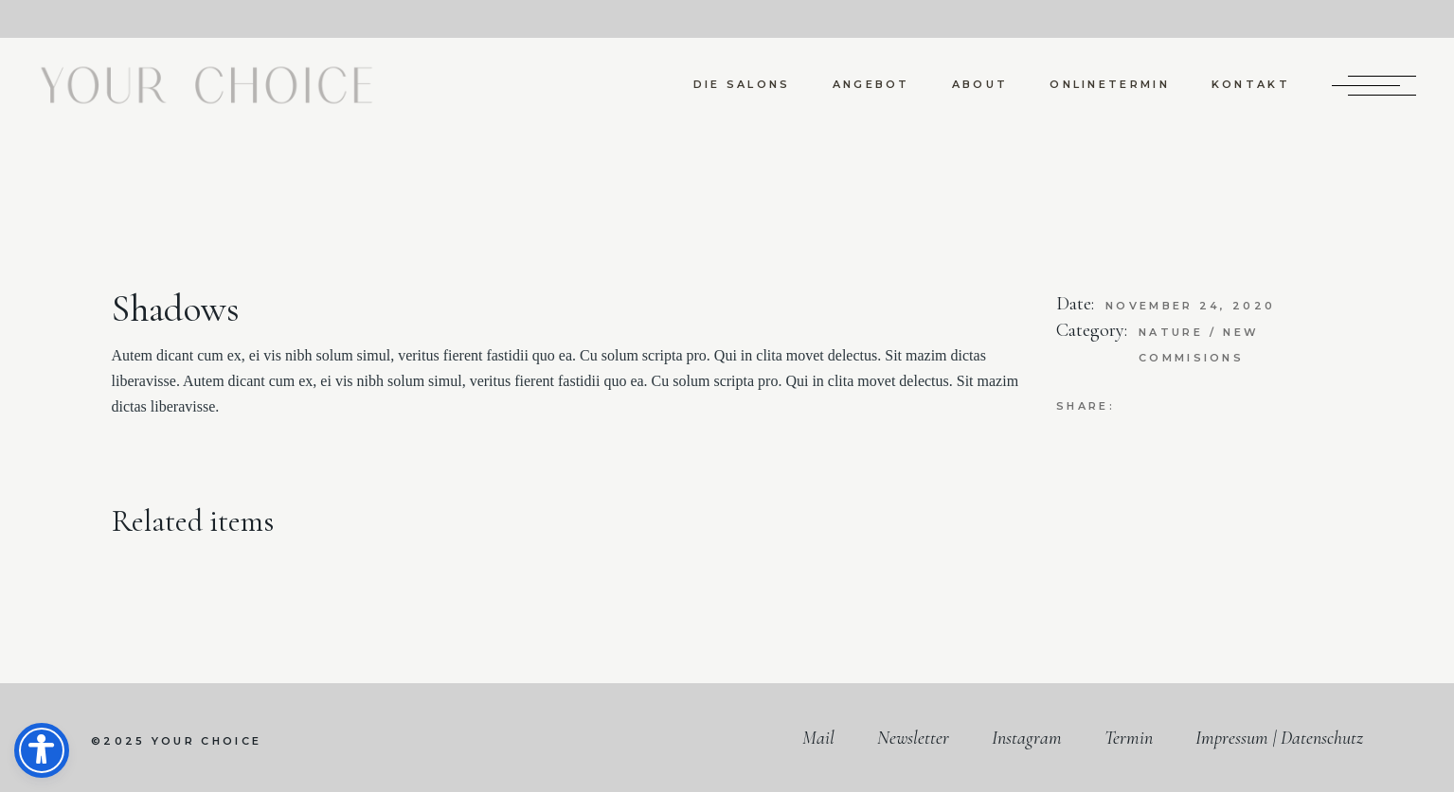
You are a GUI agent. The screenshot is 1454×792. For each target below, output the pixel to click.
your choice (206, 741)
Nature (1174, 332)
